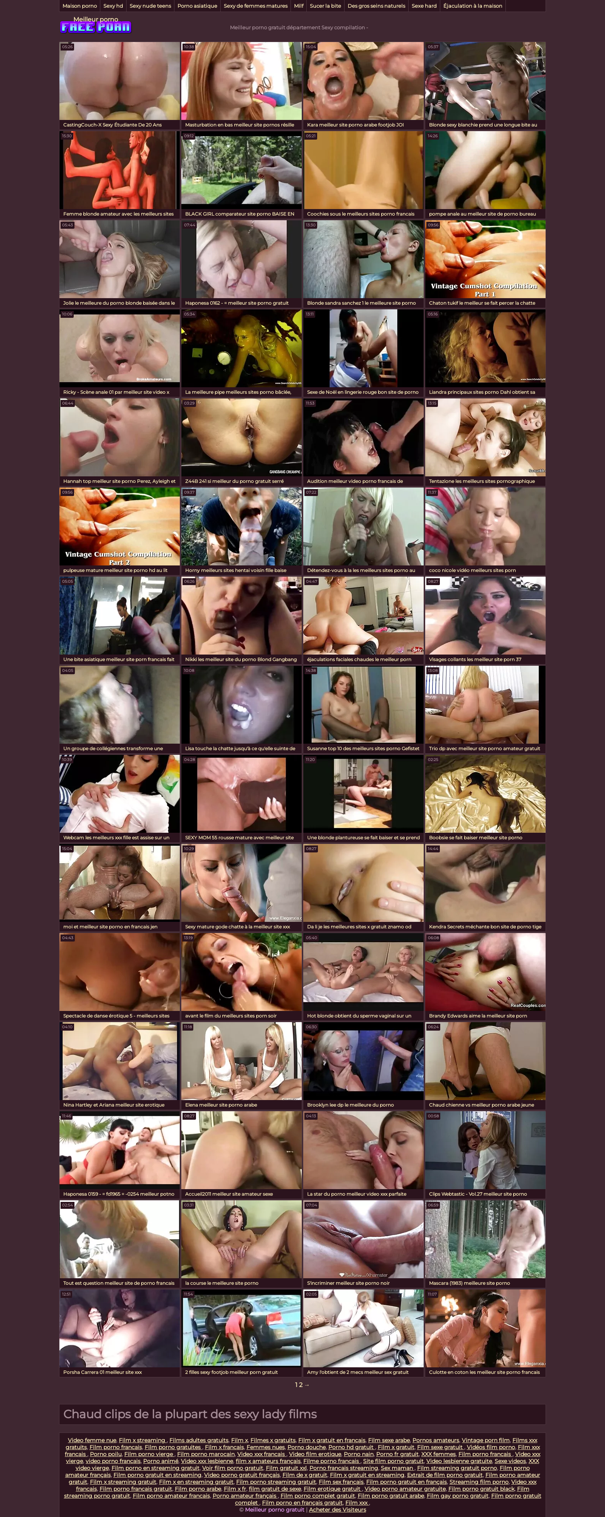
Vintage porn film (486, 1440)
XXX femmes (438, 1454)
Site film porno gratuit (393, 1461)
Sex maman (397, 1468)
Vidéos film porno (491, 1447)
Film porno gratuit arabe (391, 1495)
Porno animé (160, 1461)
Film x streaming (143, 1440)
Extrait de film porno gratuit (445, 1474)
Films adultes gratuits (198, 1440)
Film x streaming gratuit (123, 1481)
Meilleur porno (95, 19)
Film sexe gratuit (440, 1447)
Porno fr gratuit (397, 1454)
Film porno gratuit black (481, 1488)
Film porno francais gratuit (136, 1488)
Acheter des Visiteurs (337, 1509)
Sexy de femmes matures (255, 6)
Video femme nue (92, 1440)
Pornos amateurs (435, 1440)
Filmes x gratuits (273, 1440)
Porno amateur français (245, 1495)
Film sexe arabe (389, 1440)
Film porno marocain (206, 1454)
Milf (298, 6)
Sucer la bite (325, 6)
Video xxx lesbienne (207, 1461)
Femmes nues (266, 1447)
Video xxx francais (261, 1454)
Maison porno (80, 6)
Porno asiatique (197, 6)
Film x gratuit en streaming (367, 1474)
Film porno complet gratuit (318, 1495)
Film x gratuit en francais (331, 1440)
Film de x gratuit (304, 1474)
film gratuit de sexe (275, 1488)
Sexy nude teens (150, 6)
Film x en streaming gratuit (196, 1481)
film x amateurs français (268, 1461)
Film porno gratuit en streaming (157, 1474)
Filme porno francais (331, 1461)
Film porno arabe (198, 1488)
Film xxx (357, 1502)
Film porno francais (116, 1447)
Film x (239, 1440)
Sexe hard (424, 6)
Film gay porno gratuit (457, 1495)
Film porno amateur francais (171, 1495)
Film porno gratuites (173, 1447)
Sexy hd (113, 6)
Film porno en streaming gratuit (155, 1468)
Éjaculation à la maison (472, 6)
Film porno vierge (149, 1454)
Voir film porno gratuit (232, 1468)
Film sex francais (341, 1481)
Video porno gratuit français (242, 1474)
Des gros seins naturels (376, 6)
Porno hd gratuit (351, 1447)
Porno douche (306, 1447)
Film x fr (235, 1488)
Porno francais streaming (343, 1468)
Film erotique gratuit (333, 1488)
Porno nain (358, 1454)
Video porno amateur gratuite (405, 1488)
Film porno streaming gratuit (276, 1481)
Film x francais (224, 1447)
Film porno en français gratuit (302, 1502)
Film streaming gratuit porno (457, 1468)
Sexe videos (510, 1461)
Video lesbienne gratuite (459, 1461)
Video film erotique (315, 1454)
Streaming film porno (479, 1481)
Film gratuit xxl (286, 1468)
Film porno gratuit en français (406, 1481)
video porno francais (113, 1461)
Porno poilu (106, 1454)
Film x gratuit (396, 1447)
